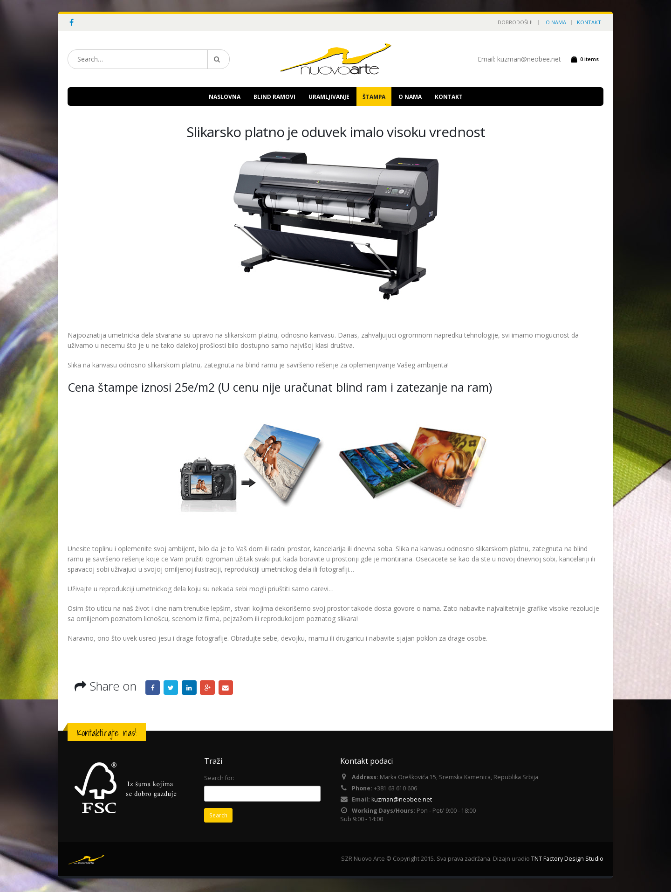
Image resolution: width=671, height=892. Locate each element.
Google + (208, 687)
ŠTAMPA (374, 97)
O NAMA (556, 22)
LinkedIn (190, 687)
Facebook (152, 687)
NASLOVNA (224, 97)
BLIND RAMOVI (274, 97)
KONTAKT (589, 22)
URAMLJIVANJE (328, 97)
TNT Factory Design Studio (567, 860)
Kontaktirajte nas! (107, 732)
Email (227, 687)
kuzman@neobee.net (401, 801)
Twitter (171, 687)
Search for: (219, 778)
